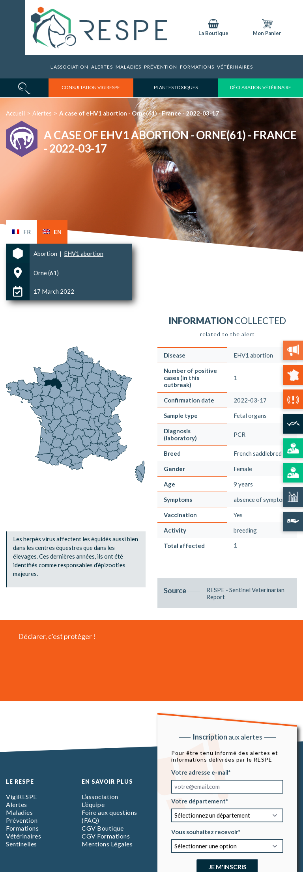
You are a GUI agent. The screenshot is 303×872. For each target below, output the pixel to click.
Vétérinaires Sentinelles (23, 840)
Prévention (160, 67)
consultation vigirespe (91, 87)
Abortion (46, 253)
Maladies (128, 67)
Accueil (15, 113)
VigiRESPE (21, 796)
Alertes (102, 67)
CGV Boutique (102, 828)
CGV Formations (106, 836)
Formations (22, 828)
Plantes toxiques (176, 87)
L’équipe (93, 804)
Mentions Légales (107, 844)
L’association (69, 67)
